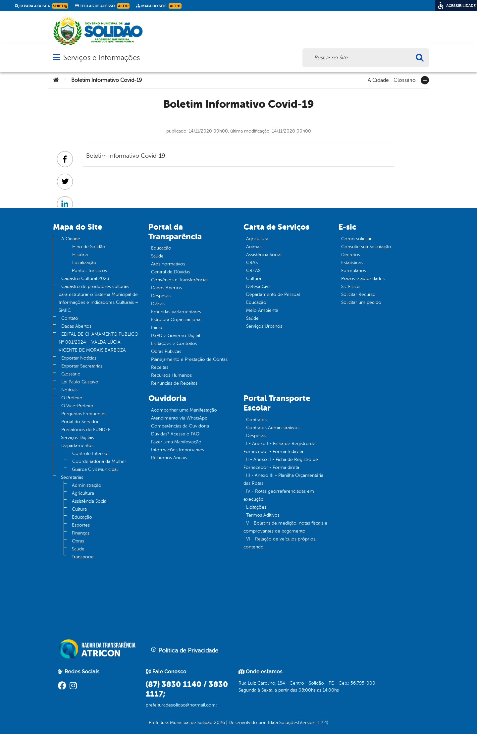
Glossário (405, 79)
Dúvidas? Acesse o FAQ (175, 433)
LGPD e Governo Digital (175, 335)
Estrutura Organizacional (176, 319)
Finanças (80, 533)
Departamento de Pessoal (273, 294)
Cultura (79, 509)
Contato (69, 318)
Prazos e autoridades (363, 278)
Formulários (353, 270)
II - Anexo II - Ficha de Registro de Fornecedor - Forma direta (280, 463)
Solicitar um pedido (361, 302)
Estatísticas (352, 262)
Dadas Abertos (76, 326)
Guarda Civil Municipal (95, 469)
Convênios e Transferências (179, 279)
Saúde (78, 548)
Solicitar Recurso (358, 294)
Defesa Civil (258, 286)
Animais (254, 246)
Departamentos (77, 445)
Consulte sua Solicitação (366, 246)
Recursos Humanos (171, 375)
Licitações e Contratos (174, 343)
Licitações (256, 507)
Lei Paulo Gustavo (79, 381)
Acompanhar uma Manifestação (184, 410)
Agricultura (83, 493)
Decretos (350, 254)
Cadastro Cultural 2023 (85, 278)
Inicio (156, 327)
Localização (84, 262)
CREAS (253, 270)
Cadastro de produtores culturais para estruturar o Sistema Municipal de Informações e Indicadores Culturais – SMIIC (98, 298)
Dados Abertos (166, 287)
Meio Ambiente (262, 310)
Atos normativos (168, 263)
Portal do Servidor (80, 421)
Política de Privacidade (184, 650)
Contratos (256, 419)
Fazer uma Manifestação (176, 441)
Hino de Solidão (88, 246)
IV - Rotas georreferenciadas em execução (278, 495)
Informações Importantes (177, 449)
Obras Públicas (166, 351)
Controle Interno (89, 453)
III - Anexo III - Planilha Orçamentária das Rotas (283, 479)
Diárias (158, 303)
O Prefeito (71, 397)
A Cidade (378, 79)
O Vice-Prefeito (77, 405)
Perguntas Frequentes (83, 413)
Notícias (69, 389)
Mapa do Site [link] (159, 6)
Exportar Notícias (78, 358)
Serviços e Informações (101, 57)
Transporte (83, 556)
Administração (86, 485)
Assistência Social (89, 501)
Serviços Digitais (77, 437)
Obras (78, 540)
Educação (82, 517)
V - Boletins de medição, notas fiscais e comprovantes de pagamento (285, 527)
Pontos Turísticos (89, 270)
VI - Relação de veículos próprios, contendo (279, 542)
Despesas (161, 295)
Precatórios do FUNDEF (85, 429)
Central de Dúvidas (170, 271)
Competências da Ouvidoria (180, 425)
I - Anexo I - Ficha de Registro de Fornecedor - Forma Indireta (279, 447)
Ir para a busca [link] (41, 6)
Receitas (159, 367)
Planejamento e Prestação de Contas (189, 359)
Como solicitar (356, 238)
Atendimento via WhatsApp (179, 418)
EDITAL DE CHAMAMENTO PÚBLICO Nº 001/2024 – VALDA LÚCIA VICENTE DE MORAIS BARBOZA (98, 342)
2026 (219, 722)
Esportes (81, 525)
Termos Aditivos (263, 515)
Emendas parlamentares (176, 311)
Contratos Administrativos (272, 427)
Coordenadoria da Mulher (99, 461)
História (80, 254)
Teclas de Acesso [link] (102, 6)
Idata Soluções (283, 722)
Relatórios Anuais (169, 457)
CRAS (252, 262)
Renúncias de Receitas (174, 383)
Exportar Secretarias (81, 366)
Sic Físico (350, 286)
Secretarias (72, 477)
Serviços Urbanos (264, 326)
